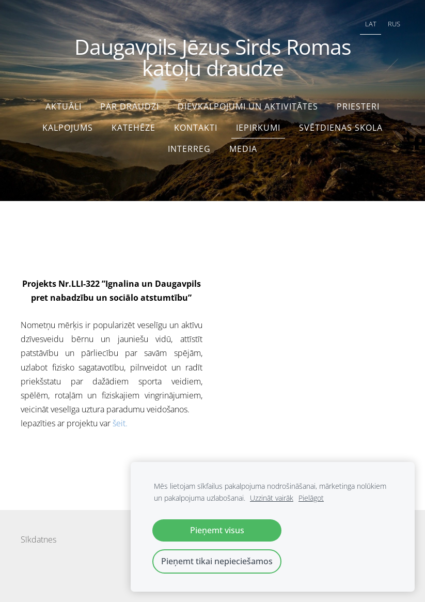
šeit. (120, 423)
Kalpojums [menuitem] (67, 127)
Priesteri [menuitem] (358, 106)
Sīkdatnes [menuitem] (38, 539)
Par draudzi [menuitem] (129, 106)
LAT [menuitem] (370, 23)
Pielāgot (311, 498)
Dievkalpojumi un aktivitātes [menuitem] (248, 106)
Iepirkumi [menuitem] (258, 127)
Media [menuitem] (243, 149)
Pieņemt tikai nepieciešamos (217, 561)
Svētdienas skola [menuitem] (341, 127)
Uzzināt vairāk (271, 498)
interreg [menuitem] (189, 149)
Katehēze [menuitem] (133, 127)
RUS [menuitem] (394, 23)
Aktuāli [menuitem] (63, 106)
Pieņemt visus (217, 530)
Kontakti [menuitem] (195, 127)
